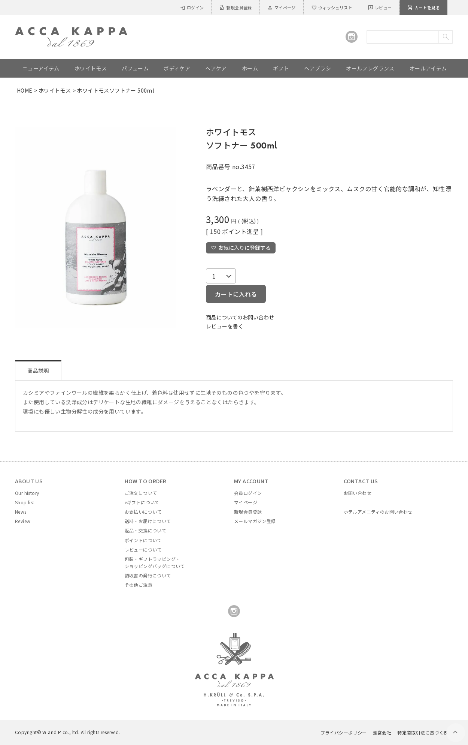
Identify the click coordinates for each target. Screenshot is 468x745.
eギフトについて (142, 502)
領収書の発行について (148, 575)
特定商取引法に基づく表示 (425, 732)
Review (22, 521)
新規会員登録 (235, 7)
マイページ (281, 7)
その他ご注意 (138, 585)
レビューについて (143, 549)
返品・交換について (146, 530)
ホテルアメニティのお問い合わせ (378, 511)
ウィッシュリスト (331, 7)
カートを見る (423, 7)
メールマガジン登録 (255, 521)
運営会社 (382, 732)
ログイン (192, 7)
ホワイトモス (55, 90)
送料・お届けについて (148, 521)
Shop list (24, 502)
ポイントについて (143, 540)
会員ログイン (248, 493)
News (21, 511)
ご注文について (141, 493)
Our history (27, 493)
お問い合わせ (357, 493)
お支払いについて (143, 511)
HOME (25, 90)
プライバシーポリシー (343, 732)
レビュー (380, 7)
